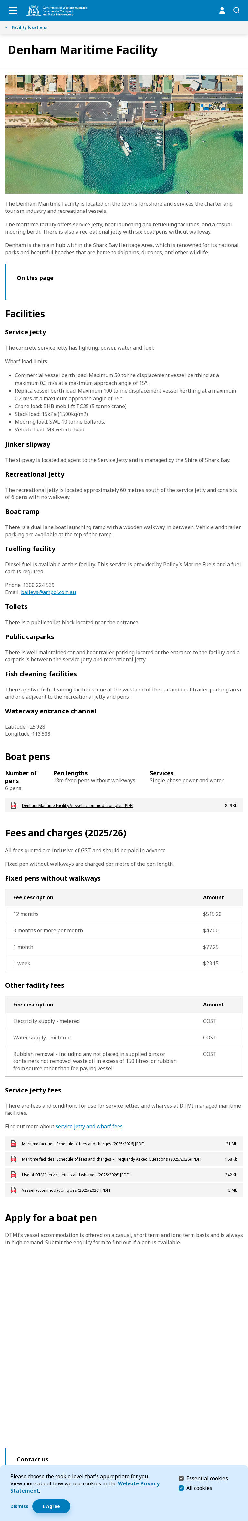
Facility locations (26, 27)
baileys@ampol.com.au (48, 592)
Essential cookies (207, 1478)
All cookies (199, 1488)
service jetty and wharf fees (89, 1126)
